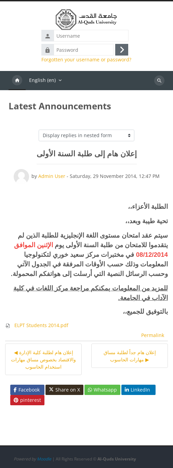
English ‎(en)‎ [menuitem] (42, 80)
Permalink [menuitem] (152, 335)
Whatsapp (102, 389)
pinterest (27, 400)
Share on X (64, 390)
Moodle (44, 459)
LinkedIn (137, 389)
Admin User (51, 176)
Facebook (27, 389)
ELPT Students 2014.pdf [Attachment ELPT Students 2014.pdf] (36, 325)
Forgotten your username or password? (86, 60)
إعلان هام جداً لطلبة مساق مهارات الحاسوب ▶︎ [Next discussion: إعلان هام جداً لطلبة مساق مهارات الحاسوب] (130, 356)
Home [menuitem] (17, 80)
